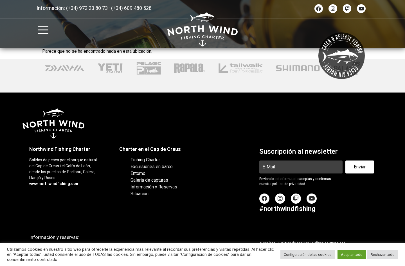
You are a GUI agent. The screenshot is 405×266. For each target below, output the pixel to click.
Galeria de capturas (149, 180)
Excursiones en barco (151, 166)
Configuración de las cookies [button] (307, 254)
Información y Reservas (153, 187)
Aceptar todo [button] (352, 254)
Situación (139, 193)
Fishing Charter (145, 159)
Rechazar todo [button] (383, 254)
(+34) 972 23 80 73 (87, 8)
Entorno (137, 173)
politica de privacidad (288, 184)
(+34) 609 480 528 (131, 8)
